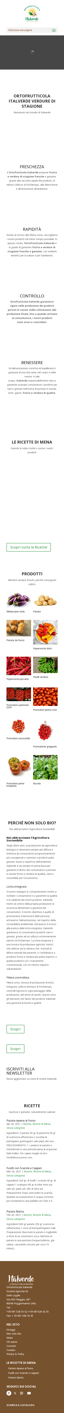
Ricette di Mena (41, 1124)
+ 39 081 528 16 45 (22, 1315)
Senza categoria (15, 1127)
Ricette (27, 1124)
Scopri (15, 1029)
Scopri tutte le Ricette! (28, 547)
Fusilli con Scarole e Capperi (24, 1168)
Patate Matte (15, 1211)
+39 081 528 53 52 (16, 1311)
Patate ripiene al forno (20, 1120)
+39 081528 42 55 (39, 1311)
